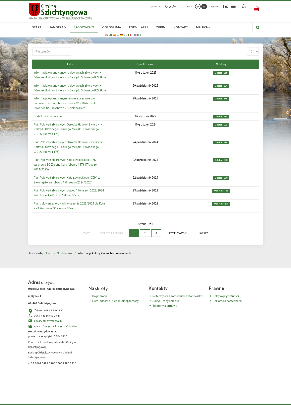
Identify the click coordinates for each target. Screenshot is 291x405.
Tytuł (70, 64)
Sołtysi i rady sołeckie (166, 301)
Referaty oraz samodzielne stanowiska (177, 296)
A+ (174, 6)
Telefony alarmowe (165, 305)
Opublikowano (145, 64)
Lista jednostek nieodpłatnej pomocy (115, 301)
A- (166, 6)
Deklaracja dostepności (227, 301)
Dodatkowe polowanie (48, 116)
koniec (203, 233)
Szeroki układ (233, 6)
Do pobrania (100, 296)
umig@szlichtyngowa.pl (48, 320)
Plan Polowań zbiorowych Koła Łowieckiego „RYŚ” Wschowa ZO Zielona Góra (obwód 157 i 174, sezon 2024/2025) (66, 164)
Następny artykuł (178, 233)
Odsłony (221, 64)
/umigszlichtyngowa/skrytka (60, 326)
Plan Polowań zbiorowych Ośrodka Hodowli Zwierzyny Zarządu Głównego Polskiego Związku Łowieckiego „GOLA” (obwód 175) (68, 147)
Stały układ (225, 6)
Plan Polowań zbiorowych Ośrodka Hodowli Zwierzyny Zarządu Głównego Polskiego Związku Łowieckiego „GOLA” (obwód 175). (68, 129)
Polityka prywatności (226, 296)
